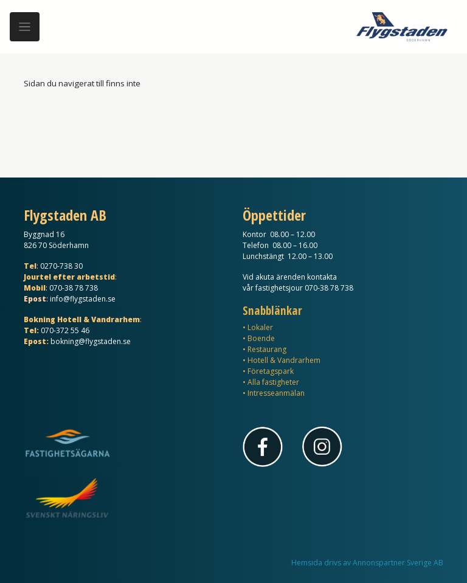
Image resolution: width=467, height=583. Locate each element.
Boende (261, 338)
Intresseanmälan (276, 393)
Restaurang (266, 349)
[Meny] (25, 27)
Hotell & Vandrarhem (283, 360)
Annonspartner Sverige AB (398, 562)
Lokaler (260, 327)
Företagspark (270, 371)
